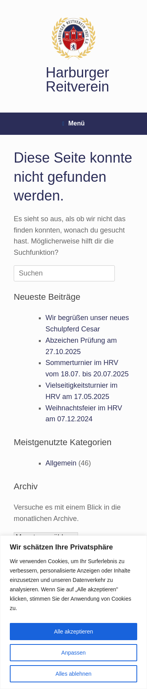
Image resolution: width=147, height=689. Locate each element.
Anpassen (73, 653)
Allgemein (60, 463)
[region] (73, 612)
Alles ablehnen (74, 674)
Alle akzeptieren (73, 631)
